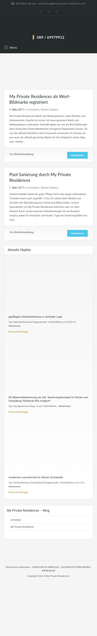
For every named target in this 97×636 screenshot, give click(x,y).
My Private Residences (22, 527)
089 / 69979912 (50, 37)
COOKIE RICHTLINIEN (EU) (45, 567)
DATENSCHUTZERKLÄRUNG (75, 567)
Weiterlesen (76, 155)
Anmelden (16, 520)
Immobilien (33, 109)
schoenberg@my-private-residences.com (62, 3)
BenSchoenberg (24, 154)
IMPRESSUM (48, 571)
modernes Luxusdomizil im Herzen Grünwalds (36, 478)
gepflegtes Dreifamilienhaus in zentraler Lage (35, 317)
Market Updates (49, 109)
